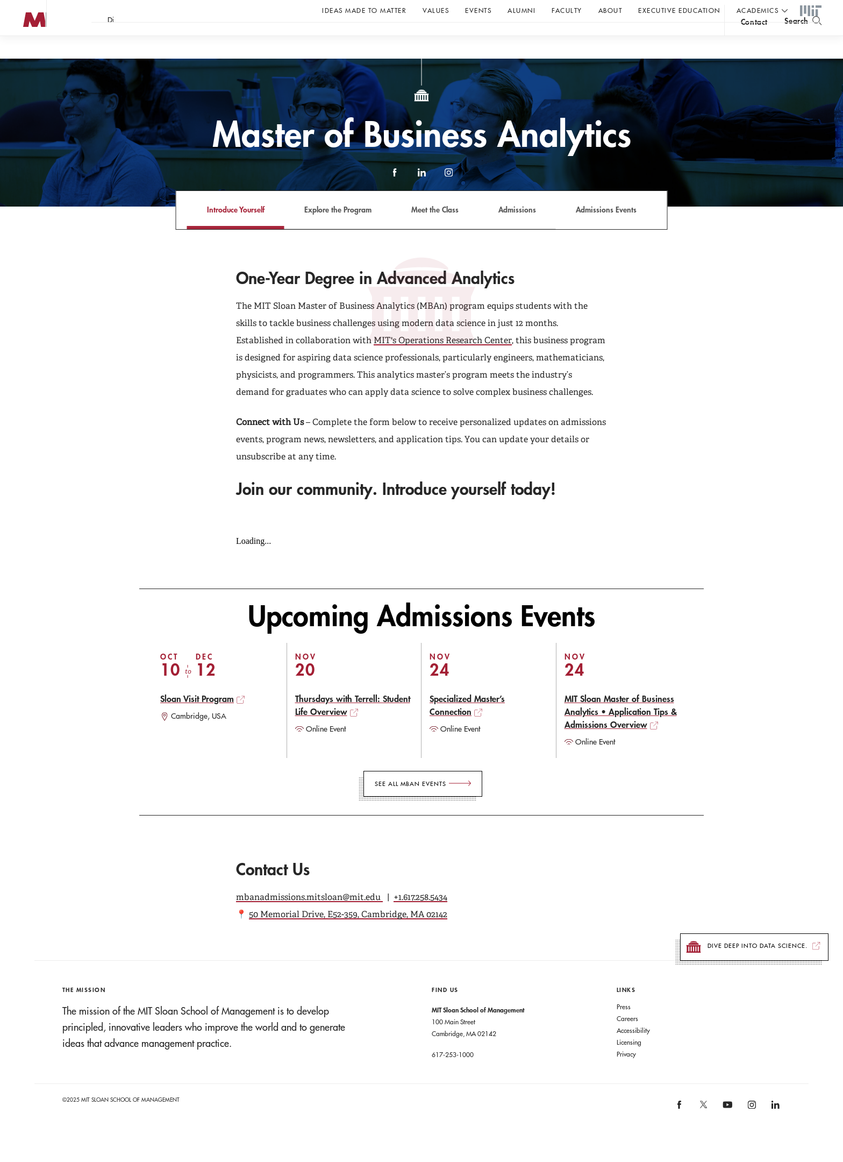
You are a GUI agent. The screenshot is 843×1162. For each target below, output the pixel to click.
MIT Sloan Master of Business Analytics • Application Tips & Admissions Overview (621, 733)
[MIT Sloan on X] (702, 1130)
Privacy (626, 1075)
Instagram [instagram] (448, 199)
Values (436, 10)
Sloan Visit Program (197, 720)
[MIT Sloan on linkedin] (774, 1130)
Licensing (629, 1063)
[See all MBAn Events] (422, 805)
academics (758, 10)
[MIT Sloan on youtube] (726, 1131)
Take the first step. (232, 38)
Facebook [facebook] (394, 199)
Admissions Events (606, 231)
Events (478, 10)
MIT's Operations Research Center (443, 362)
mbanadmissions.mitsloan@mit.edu (309, 918)
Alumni (521, 10)
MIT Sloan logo (27, 53)
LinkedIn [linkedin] (421, 199)
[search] (802, 38)
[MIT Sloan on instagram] (751, 1130)
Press (624, 1028)
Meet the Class (435, 231)
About (610, 10)
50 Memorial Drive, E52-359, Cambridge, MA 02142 (348, 936)
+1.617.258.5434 (420, 918)
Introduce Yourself (236, 231)
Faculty (567, 10)
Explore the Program (338, 231)
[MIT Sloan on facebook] (680, 1130)
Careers (627, 1040)
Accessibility (633, 1051)
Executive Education (679, 10)
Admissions (517, 231)
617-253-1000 (453, 1076)
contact (754, 39)
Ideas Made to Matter (364, 10)
